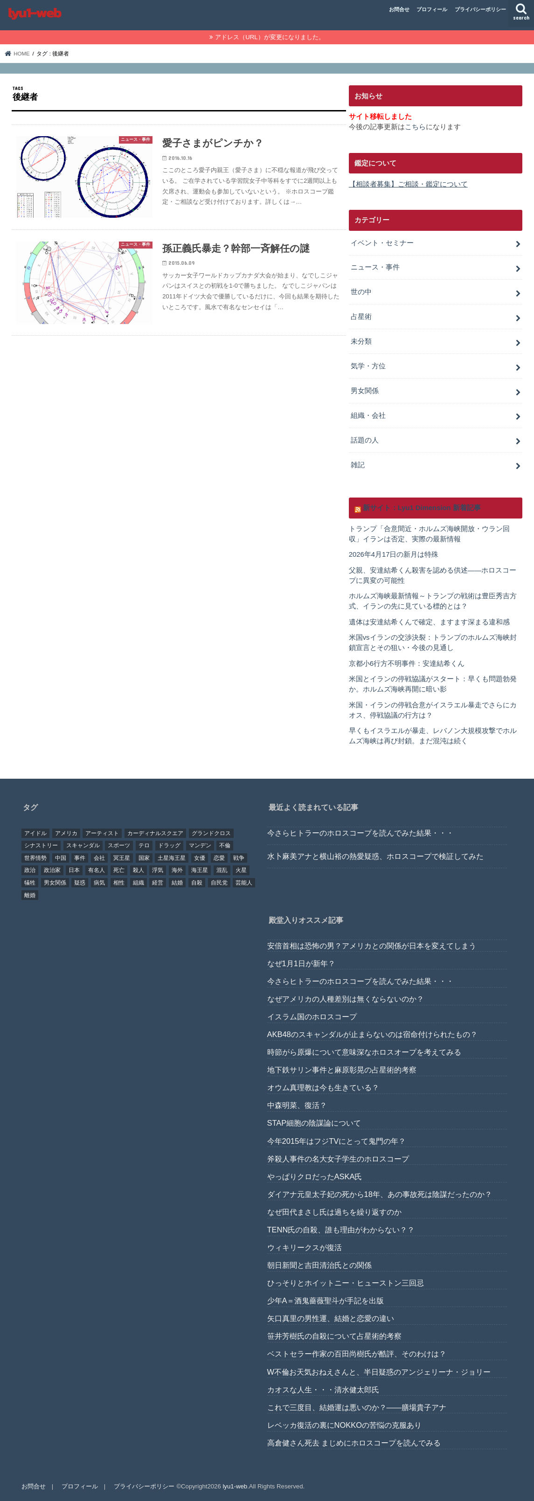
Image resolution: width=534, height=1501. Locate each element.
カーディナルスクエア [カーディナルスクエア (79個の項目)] (155, 833)
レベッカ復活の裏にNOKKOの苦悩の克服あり (344, 1425)
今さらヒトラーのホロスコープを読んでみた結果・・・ (360, 833)
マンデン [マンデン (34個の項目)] (200, 846)
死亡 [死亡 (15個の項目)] (119, 870)
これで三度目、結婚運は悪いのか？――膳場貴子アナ (357, 1407)
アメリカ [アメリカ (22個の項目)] (66, 833)
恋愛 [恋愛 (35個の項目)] (219, 858)
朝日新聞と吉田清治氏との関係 (319, 1265)
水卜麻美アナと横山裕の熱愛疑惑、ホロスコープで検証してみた (375, 856)
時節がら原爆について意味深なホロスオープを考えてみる (364, 1052)
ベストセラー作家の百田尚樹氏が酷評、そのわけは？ (356, 1354)
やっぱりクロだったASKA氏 (314, 1176)
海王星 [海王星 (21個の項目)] (199, 870)
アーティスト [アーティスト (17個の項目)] (102, 833)
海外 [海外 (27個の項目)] (177, 870)
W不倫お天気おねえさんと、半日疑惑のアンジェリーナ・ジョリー (379, 1372)
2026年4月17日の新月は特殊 (394, 554)
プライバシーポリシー (480, 9)
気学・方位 (368, 366)
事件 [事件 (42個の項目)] (79, 858)
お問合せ (399, 9)
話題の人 (365, 440)
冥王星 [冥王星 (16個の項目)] (121, 858)
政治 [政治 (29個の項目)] (29, 870)
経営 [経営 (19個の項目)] (157, 882)
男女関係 (365, 390)
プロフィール (431, 9)
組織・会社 (368, 415)
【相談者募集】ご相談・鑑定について (408, 184)
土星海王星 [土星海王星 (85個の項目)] (172, 858)
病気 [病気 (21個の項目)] (99, 882)
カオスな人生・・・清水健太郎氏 (323, 1389)
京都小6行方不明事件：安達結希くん (407, 663)
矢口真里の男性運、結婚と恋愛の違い (330, 1318)
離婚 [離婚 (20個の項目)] (29, 895)
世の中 (361, 292)
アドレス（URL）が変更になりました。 (269, 37)
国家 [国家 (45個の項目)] (144, 858)
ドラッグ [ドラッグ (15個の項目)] (169, 846)
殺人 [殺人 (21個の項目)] (138, 870)
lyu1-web (234, 1486)
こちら (415, 127)
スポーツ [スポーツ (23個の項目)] (119, 846)
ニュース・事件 (375, 267)
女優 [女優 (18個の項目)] (199, 858)
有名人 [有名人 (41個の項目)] (96, 870)
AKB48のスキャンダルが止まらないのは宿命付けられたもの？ (372, 1034)
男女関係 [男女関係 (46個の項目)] (55, 882)
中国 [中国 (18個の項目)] (60, 858)
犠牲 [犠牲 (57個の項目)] (29, 882)
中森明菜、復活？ (297, 1105)
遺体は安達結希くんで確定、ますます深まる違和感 (429, 622)
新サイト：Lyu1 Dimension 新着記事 (422, 508)
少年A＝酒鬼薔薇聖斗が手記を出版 (325, 1301)
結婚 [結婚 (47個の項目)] (177, 882)
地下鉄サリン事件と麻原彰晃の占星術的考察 (341, 1070)
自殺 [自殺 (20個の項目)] (196, 882)
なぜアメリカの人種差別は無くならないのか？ (345, 999)
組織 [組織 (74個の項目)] (138, 882)
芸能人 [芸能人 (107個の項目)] (244, 882)
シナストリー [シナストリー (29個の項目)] (41, 846)
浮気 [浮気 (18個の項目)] (157, 870)
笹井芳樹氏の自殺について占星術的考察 (334, 1336)
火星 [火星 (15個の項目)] (241, 870)
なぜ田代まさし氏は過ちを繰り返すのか (334, 1212)
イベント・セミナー (382, 243)
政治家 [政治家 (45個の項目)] (52, 870)
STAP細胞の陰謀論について (314, 1123)
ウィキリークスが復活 (304, 1247)
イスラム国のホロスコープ (312, 1016)
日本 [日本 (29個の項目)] (74, 870)
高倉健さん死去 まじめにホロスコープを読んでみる (354, 1443)
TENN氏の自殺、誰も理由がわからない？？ (341, 1229)
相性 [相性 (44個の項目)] (119, 882)
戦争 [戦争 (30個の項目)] (238, 858)
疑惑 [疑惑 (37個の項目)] (79, 882)
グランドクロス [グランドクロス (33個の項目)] (211, 833)
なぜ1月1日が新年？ (301, 963)
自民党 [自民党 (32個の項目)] (219, 882)
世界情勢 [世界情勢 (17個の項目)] (35, 858)
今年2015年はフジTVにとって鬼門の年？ (336, 1141)
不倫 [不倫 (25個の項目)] (224, 846)
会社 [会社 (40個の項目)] (99, 858)
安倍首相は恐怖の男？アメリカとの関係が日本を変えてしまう (371, 945)
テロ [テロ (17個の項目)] (144, 846)
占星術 (361, 316)
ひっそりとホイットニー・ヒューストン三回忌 (345, 1283)
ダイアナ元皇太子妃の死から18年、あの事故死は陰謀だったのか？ (379, 1194)
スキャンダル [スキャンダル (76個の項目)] (83, 846)
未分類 (361, 341)
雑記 (358, 465)
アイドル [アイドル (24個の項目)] (35, 833)
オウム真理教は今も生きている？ (323, 1088)
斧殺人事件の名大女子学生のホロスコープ (338, 1159)
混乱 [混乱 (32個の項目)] (222, 870)
